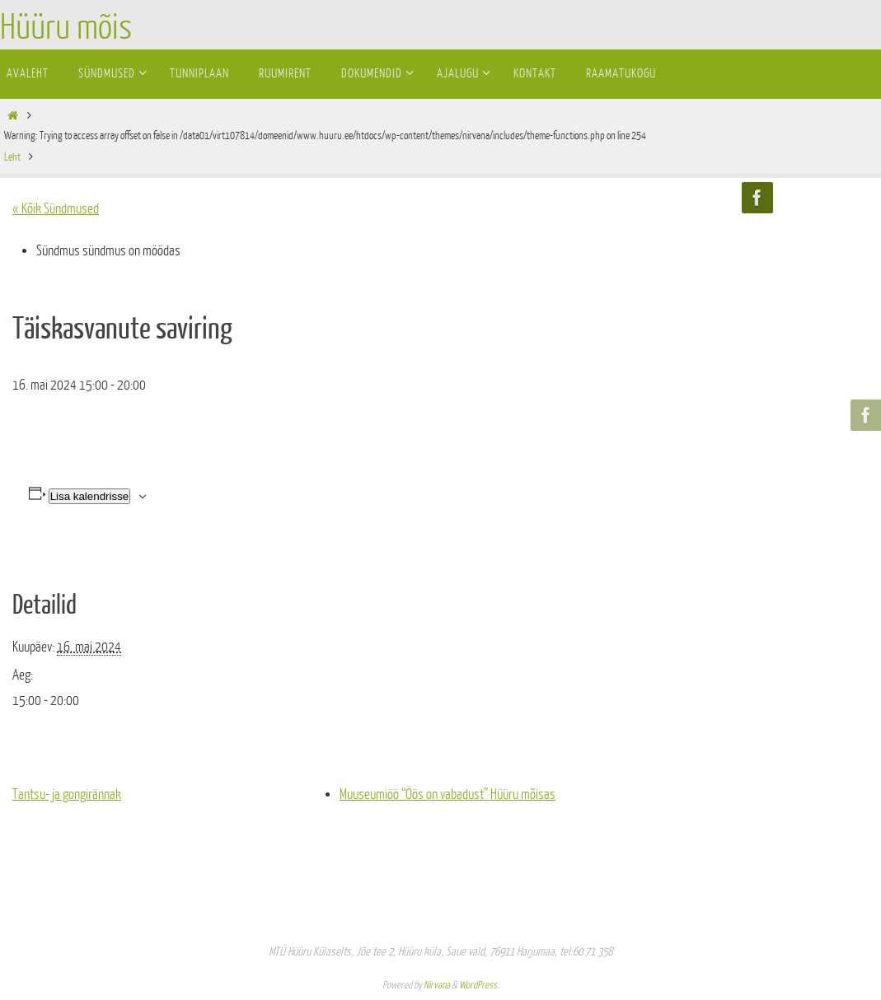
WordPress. (479, 985)
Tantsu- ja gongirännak (66, 794)
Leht (12, 157)
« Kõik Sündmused (55, 209)
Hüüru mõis (66, 28)
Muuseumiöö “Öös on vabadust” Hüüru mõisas (447, 794)
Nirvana (437, 985)
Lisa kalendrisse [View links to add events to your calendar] (89, 496)
